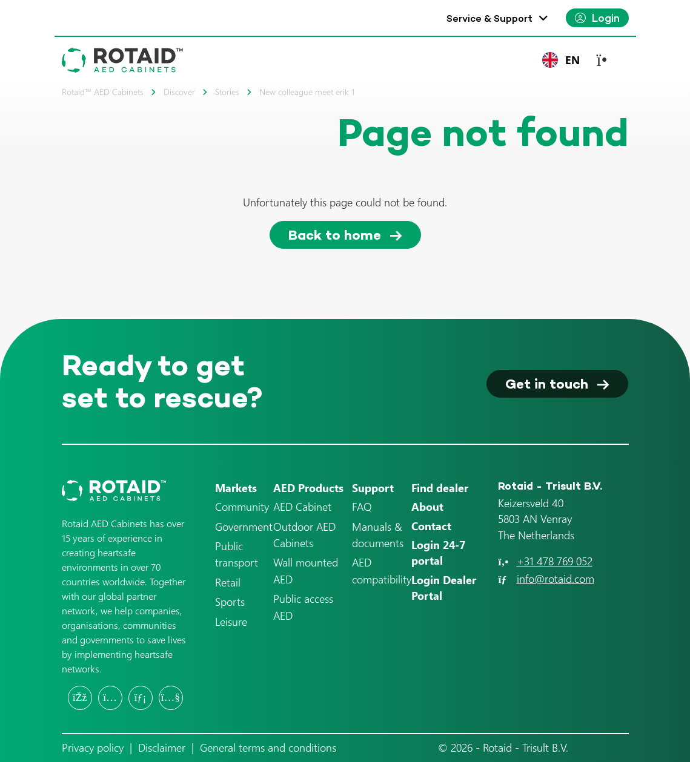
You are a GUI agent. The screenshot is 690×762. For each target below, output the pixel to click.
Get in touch (546, 383)
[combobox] (560, 60)
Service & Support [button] (489, 18)
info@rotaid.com (555, 579)
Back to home (334, 234)
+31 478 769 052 (554, 561)
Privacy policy (93, 748)
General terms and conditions (268, 748)
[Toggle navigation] (608, 60)
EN (560, 60)
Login (606, 17)
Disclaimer (161, 748)
